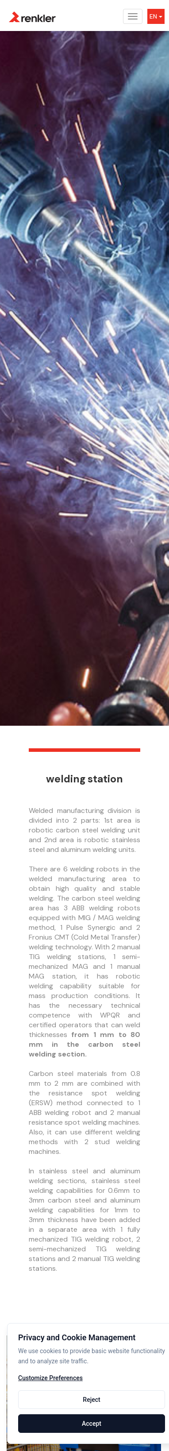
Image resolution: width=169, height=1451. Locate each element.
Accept (91, 1423)
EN (156, 16)
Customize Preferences (50, 1378)
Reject (91, 1399)
